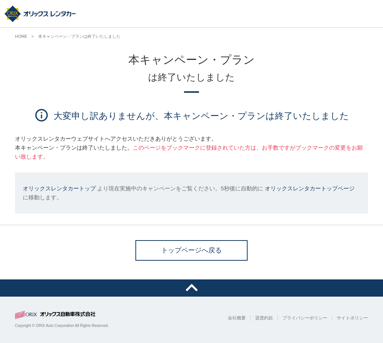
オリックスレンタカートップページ (310, 188)
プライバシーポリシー (304, 318)
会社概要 (237, 318)
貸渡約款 (264, 318)
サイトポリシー (352, 318)
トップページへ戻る (191, 250)
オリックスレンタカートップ (59, 188)
